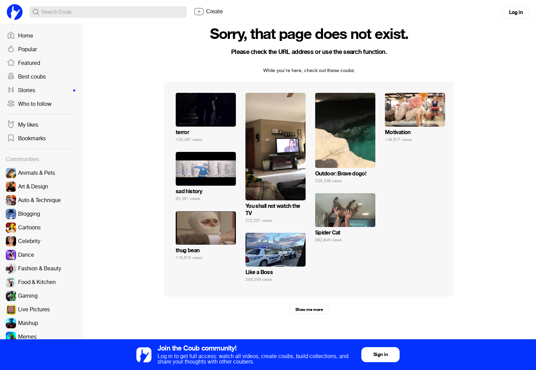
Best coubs (26, 77)
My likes (22, 125)
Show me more (309, 309)
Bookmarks (26, 138)
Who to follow (29, 104)
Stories (41, 90)
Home (20, 36)
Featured (23, 63)
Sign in (380, 354)
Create (208, 11)
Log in (516, 12)
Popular (22, 49)
